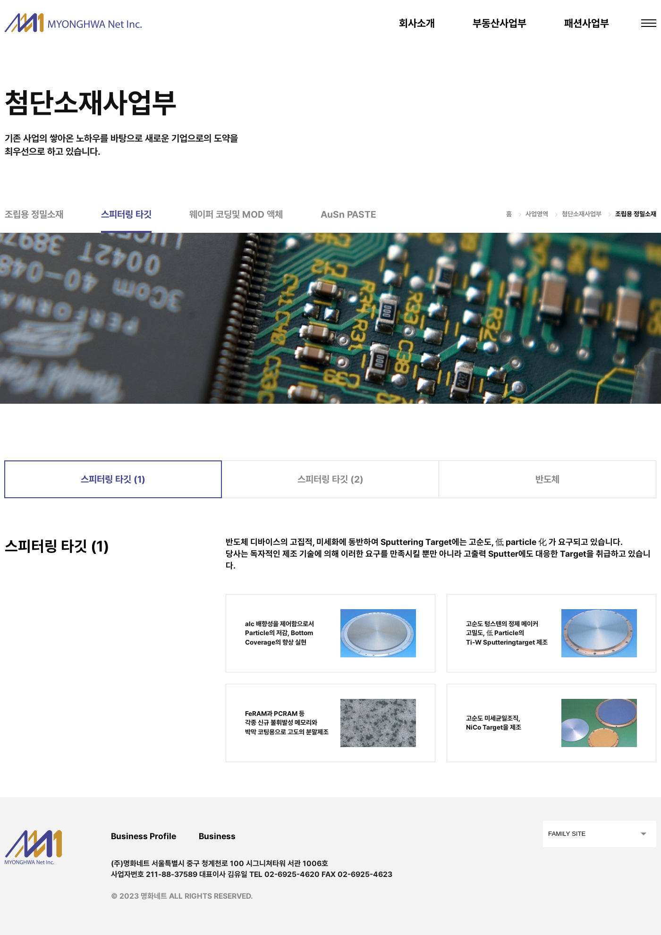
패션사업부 (586, 23)
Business (217, 836)
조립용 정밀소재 (34, 214)
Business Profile (143, 836)
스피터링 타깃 (126, 214)
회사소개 (417, 23)
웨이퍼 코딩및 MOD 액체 (236, 214)
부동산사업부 (499, 23)
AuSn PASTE (348, 214)
